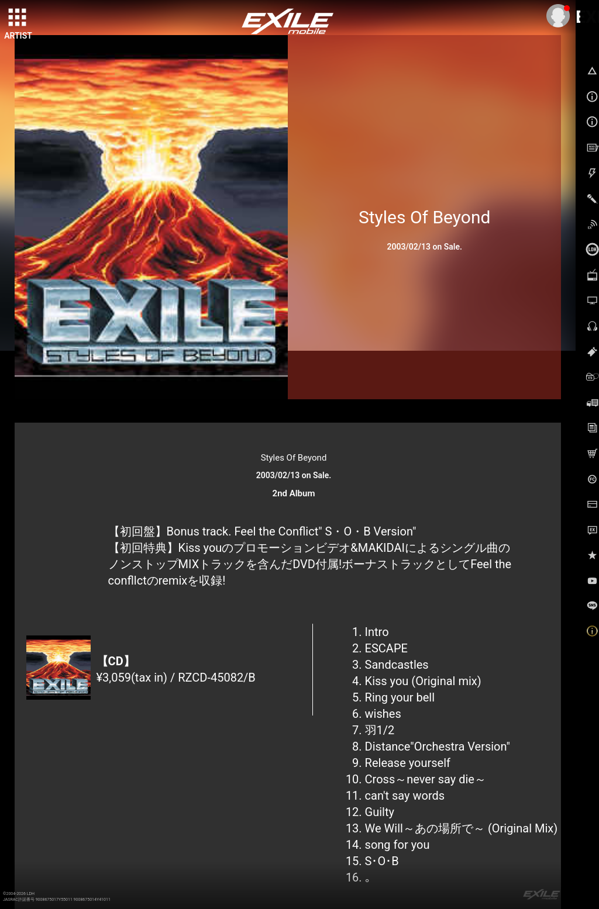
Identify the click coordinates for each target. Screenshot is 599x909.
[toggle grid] (18, 18)
